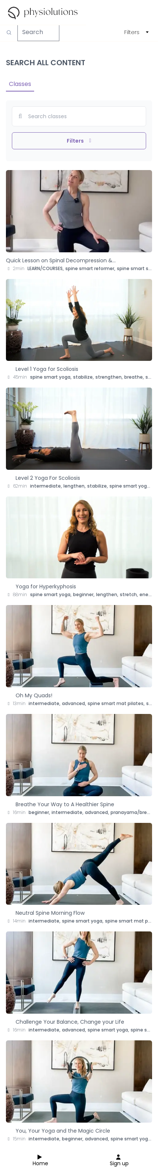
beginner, (84, 594)
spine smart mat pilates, (116, 703)
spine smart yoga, (51, 377)
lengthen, (74, 486)
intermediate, (46, 486)
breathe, (134, 377)
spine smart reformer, (90, 268)
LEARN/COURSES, (45, 268)
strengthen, (109, 377)
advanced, (74, 703)
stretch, (129, 594)
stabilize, (83, 377)
